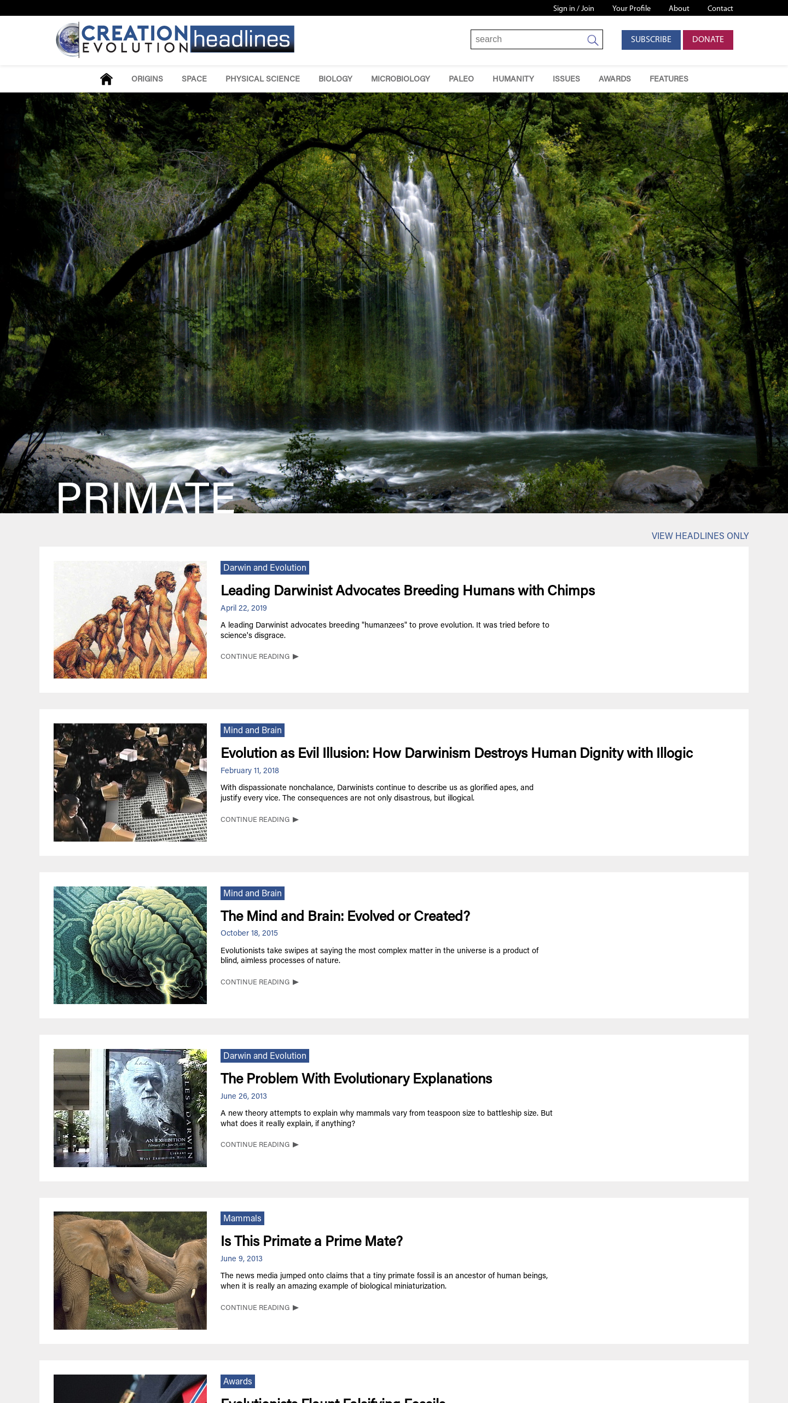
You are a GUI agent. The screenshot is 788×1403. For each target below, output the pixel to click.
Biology (335, 80)
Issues (566, 80)
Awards (615, 80)
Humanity (513, 80)
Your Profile (631, 9)
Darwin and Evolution (264, 568)
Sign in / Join (573, 9)
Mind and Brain (252, 731)
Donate (708, 40)
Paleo (461, 80)
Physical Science (262, 80)
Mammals (242, 1219)
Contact (720, 9)
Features (669, 80)
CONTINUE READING (255, 657)
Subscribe (651, 40)
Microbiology (400, 80)
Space (194, 80)
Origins (147, 80)
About (679, 9)
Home (106, 79)
